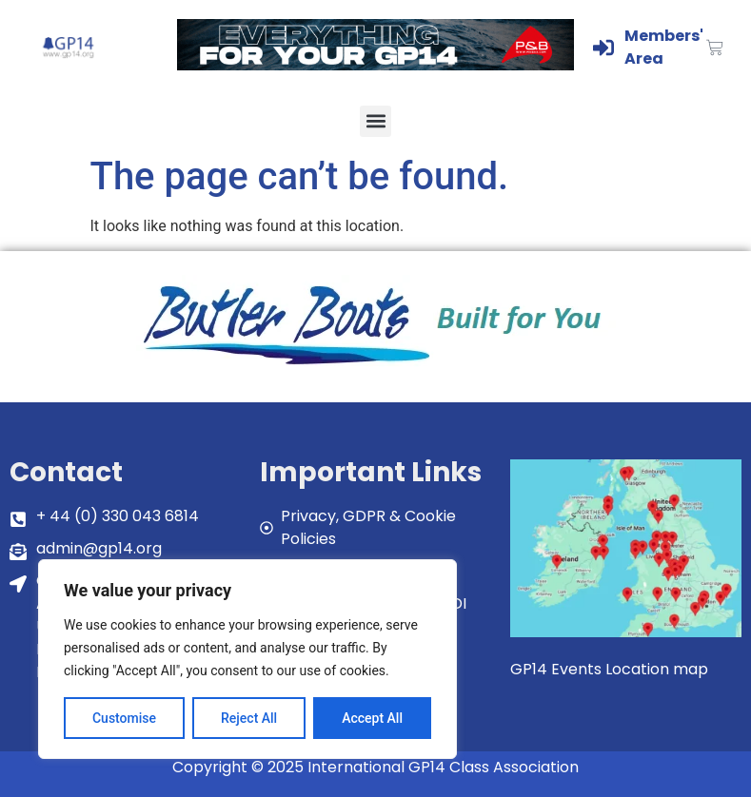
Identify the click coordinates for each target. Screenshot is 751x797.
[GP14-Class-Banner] (376, 65)
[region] (247, 659)
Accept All (372, 718)
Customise (124, 718)
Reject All (249, 718)
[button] (375, 121)
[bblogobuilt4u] (376, 367)
